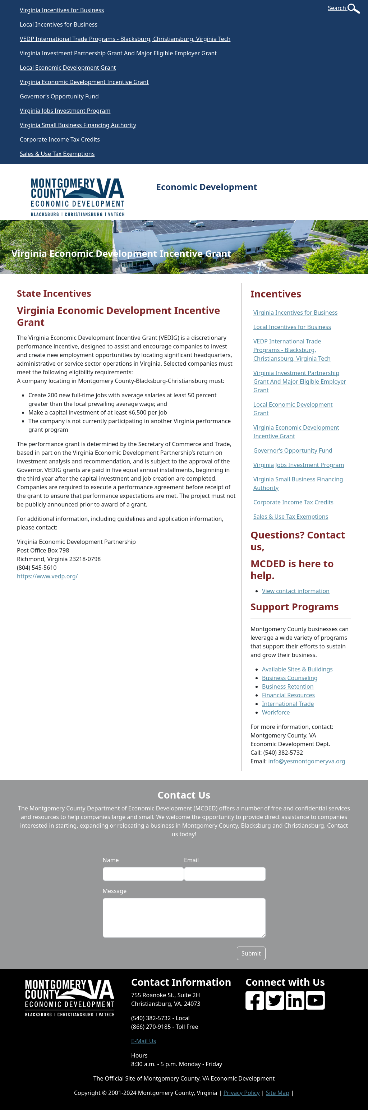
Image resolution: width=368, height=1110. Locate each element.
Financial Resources (288, 695)
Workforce (276, 712)
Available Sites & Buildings (297, 669)
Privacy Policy (242, 1093)
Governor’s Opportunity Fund (59, 96)
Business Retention (288, 686)
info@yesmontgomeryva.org (306, 761)
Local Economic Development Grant (68, 67)
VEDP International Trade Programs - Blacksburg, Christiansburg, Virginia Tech (125, 39)
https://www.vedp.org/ (47, 576)
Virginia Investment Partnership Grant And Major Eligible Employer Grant (118, 53)
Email (191, 860)
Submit (251, 953)
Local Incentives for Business (58, 24)
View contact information (296, 591)
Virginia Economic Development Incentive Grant (84, 82)
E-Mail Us (143, 1041)
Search (338, 8)
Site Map (277, 1093)
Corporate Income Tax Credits (60, 139)
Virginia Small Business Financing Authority (78, 125)
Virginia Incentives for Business (62, 10)
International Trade (288, 704)
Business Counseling (290, 678)
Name (111, 860)
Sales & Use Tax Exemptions (57, 154)
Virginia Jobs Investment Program (65, 111)
